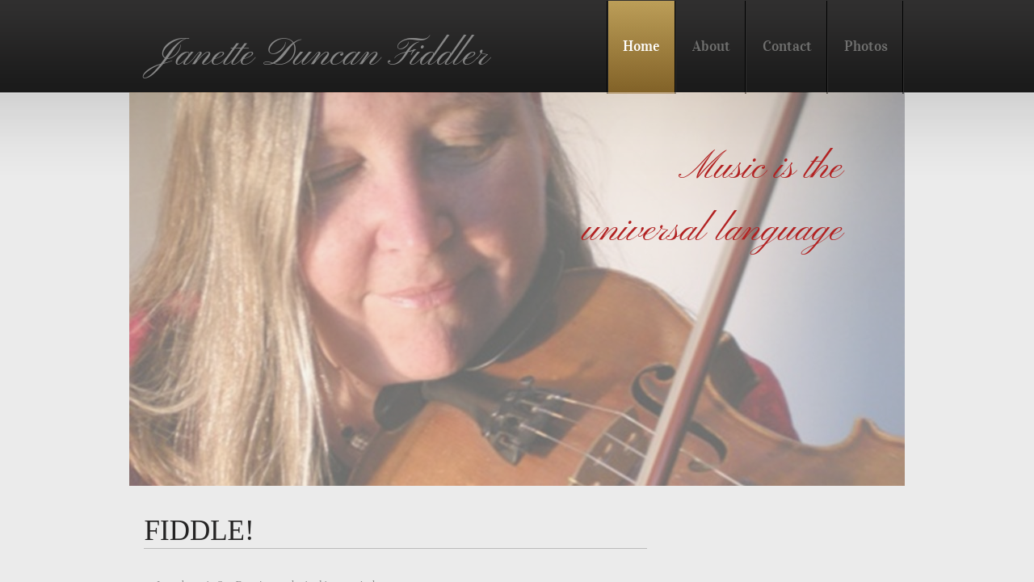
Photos (866, 46)
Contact (787, 46)
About (711, 46)
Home (641, 46)
